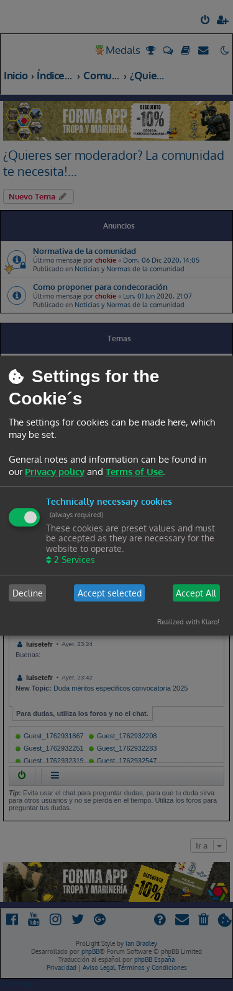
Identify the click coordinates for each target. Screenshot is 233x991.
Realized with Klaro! (188, 622)
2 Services (73, 559)
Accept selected (110, 593)
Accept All (196, 593)
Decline (27, 593)
